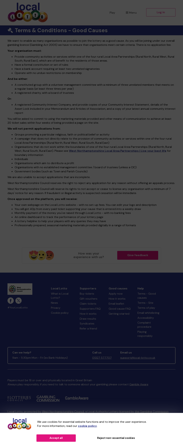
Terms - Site (145, 303)
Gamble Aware (138, 384)
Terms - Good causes (146, 296)
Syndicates (87, 323)
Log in (161, 12)
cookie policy (87, 426)
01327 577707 (102, 358)
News (54, 303)
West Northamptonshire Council (63, 411)
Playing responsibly (145, 334)
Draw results (88, 319)
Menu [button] (131, 12)
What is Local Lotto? (59, 296)
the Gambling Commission (152, 411)
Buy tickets (87, 294)
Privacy (55, 308)
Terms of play (146, 308)
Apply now (116, 294)
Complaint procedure (144, 325)
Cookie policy (60, 313)
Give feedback (137, 255)
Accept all (56, 438)
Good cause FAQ (120, 309)
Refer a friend (88, 328)
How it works (88, 314)
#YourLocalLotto (18, 307)
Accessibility (145, 318)
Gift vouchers (88, 299)
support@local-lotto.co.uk (137, 358)
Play (112, 12)
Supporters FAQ (90, 309)
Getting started (119, 314)
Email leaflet (116, 304)
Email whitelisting (148, 313)
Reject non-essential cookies (116, 438)
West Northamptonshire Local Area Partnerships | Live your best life (117, 151)
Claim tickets (88, 304)
